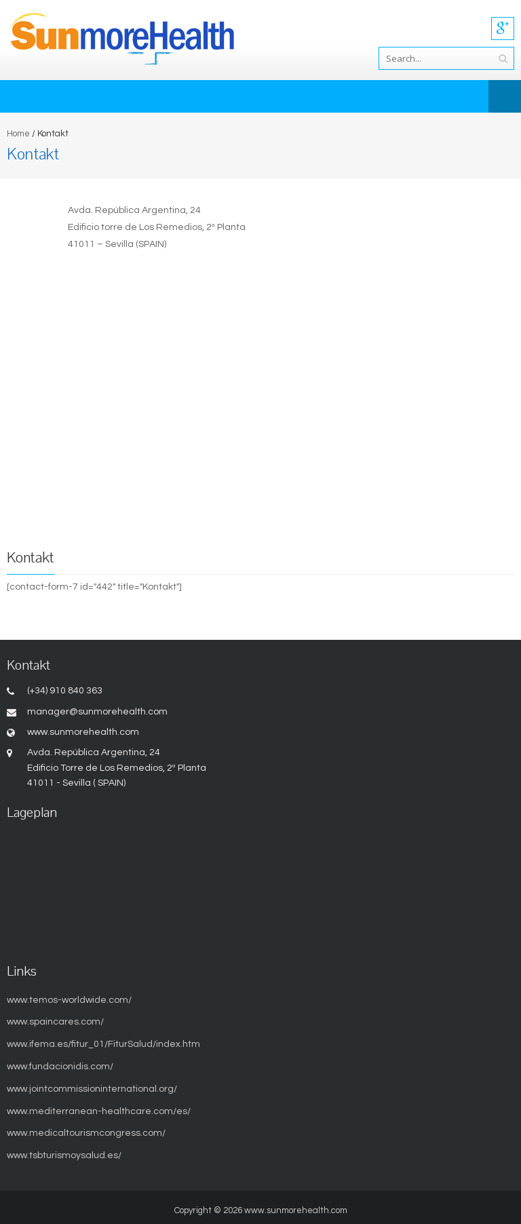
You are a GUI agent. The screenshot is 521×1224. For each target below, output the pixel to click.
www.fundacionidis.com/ (60, 1066)
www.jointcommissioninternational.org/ (92, 1089)
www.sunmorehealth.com (295, 1210)
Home (18, 133)
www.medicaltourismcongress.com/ (86, 1133)
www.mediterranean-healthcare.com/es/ (99, 1111)
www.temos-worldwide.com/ (69, 1000)
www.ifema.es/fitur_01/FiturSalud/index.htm (103, 1044)
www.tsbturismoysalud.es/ (64, 1155)
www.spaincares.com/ (55, 1022)
